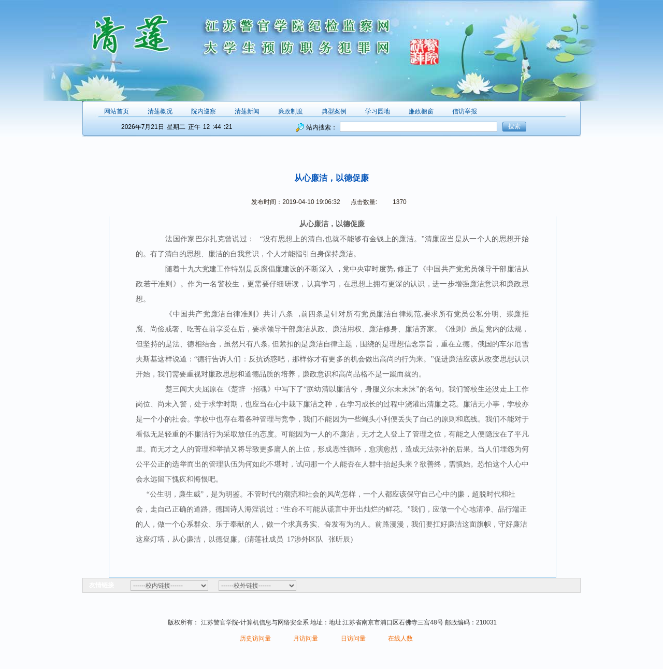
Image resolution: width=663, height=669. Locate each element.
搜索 (514, 126)
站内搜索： (321, 127)
